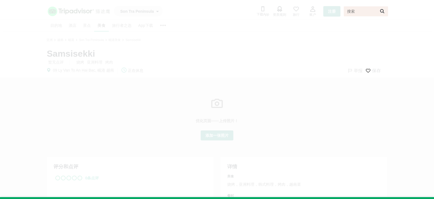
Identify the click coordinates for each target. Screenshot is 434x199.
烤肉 (109, 62)
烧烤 (80, 62)
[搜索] (366, 11)
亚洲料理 (94, 62)
